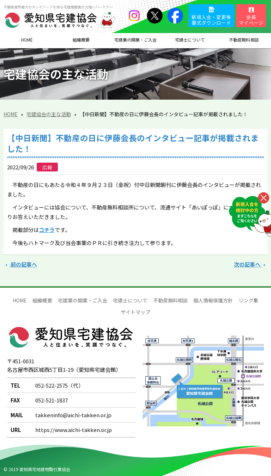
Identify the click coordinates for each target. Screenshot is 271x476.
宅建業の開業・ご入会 (82, 300)
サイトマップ (135, 311)
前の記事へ (20, 264)
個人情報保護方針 (213, 300)
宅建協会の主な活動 (48, 114)
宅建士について (130, 300)
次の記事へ (250, 264)
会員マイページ (251, 19)
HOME (27, 40)
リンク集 (248, 300)
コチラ (47, 229)
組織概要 (81, 40)
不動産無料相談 (170, 300)
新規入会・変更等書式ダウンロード (211, 19)
